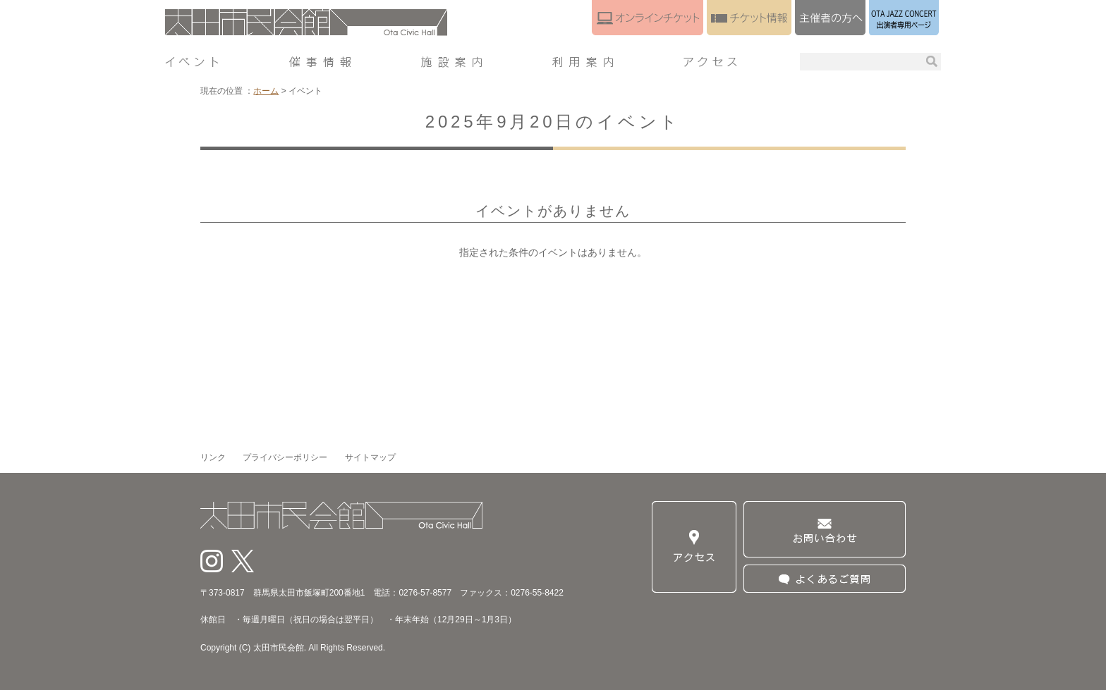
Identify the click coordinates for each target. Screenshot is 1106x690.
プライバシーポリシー (285, 457)
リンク (213, 457)
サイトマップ (370, 457)
